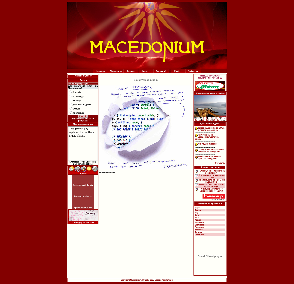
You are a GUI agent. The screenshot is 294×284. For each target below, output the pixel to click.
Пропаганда (78, 96)
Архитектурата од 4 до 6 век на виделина (211, 181)
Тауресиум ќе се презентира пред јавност (211, 172)
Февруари (199, 222)
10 (196, 120)
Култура (76, 109)
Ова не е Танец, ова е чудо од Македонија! (211, 185)
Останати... (220, 163)
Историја (77, 92)
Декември (199, 235)
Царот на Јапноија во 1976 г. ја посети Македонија (211, 129)
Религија (77, 101)
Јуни (197, 215)
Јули (197, 218)
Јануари (198, 232)
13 (207, 120)
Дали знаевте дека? (82, 105)
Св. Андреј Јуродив (207, 144)
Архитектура (78, 113)
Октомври (199, 227)
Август (198, 220)
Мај (196, 213)
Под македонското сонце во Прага (211, 176)
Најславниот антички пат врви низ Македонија (210, 158)
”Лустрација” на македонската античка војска (206, 137)
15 (214, 120)
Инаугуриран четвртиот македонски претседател (211, 190)
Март (197, 208)
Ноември (199, 230)
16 (218, 120)
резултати (83, 121)
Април (198, 210)
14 (210, 120)
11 (200, 120)
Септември (200, 225)
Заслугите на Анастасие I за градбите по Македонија (211, 151)
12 (203, 120)
